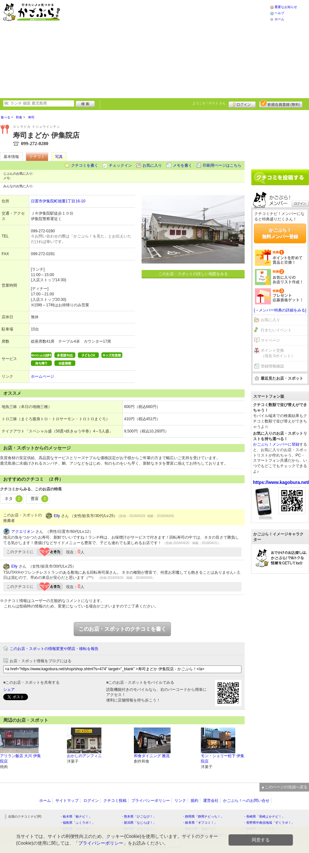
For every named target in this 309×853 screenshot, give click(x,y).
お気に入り (152, 165)
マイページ (270, 340)
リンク (180, 800)
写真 (59, 156)
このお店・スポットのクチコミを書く (122, 629)
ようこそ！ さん (209, 103)
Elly (57, 516)
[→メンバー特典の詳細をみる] (280, 310)
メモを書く (182, 165)
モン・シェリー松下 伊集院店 (222, 759)
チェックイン (120, 165)
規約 (194, 800)
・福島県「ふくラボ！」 (77, 822)
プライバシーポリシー (150, 800)
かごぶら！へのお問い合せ (246, 800)
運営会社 (211, 800)
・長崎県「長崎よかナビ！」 (264, 816)
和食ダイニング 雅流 (152, 756)
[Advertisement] (152, 48)
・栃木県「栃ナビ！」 (76, 816)
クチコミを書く (84, 165)
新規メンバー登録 (281, 103)
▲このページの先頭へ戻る (284, 787)
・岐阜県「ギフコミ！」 (199, 822)
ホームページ (42, 376)
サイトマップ (67, 800)
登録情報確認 (272, 366)
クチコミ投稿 (114, 800)
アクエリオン (22, 531)
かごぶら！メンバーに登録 (276, 444)
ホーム (279, 19)
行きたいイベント (276, 330)
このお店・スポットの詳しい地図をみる (193, 274)
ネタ (14, 498)
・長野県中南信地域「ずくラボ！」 (269, 822)
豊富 (40, 498)
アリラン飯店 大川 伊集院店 (20, 759)
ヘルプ (279, 13)
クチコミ (37, 156)
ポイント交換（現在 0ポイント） (278, 353)
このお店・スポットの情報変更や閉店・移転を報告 (54, 648)
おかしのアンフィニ (84, 756)
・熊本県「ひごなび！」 (138, 816)
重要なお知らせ (286, 7)
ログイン (242, 103)
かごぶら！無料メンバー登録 (280, 233)
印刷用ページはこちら (222, 165)
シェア (9, 689)
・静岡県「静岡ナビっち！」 (203, 816)
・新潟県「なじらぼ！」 (138, 822)
